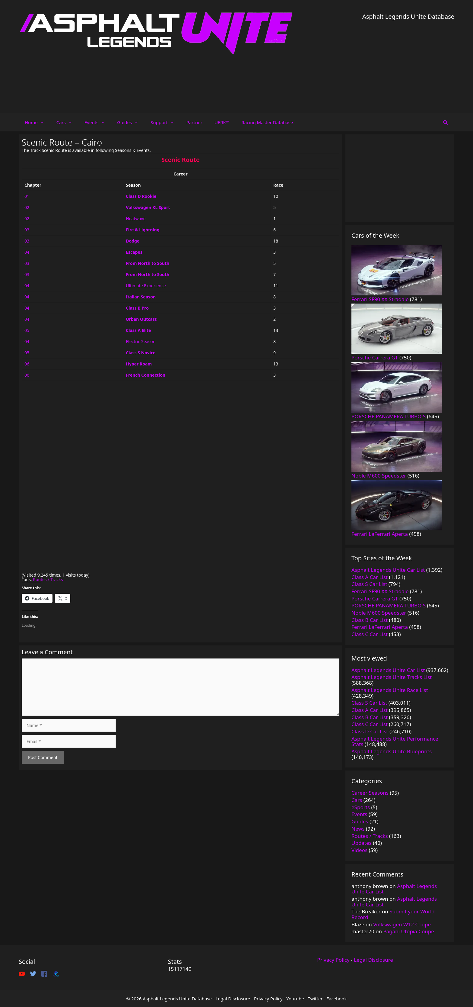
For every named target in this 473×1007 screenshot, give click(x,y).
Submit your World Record (393, 914)
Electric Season (140, 341)
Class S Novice (140, 353)
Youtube (295, 999)
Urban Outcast (141, 319)
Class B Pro (137, 308)
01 (26, 196)
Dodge (132, 241)
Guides (130, 122)
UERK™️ (222, 122)
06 (26, 364)
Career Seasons (370, 792)
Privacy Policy (333, 959)
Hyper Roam (139, 364)
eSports (360, 807)
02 (26, 207)
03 (26, 230)
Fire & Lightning (142, 230)
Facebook (336, 999)
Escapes (134, 252)
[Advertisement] (408, 63)
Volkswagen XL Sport (148, 207)
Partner (194, 122)
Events (97, 122)
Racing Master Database (267, 122)
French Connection (145, 375)
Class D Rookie (141, 196)
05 (26, 330)
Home (37, 122)
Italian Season (141, 297)
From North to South (147, 263)
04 (26, 252)
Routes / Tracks (48, 579)
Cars (67, 122)
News (358, 828)
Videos (359, 850)
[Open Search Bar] (445, 122)
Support (165, 122)
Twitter (315, 999)
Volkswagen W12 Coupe (402, 924)
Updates (361, 842)
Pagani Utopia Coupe (408, 931)
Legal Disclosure (373, 959)
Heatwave (135, 218)
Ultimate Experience (146, 285)
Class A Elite (138, 330)
